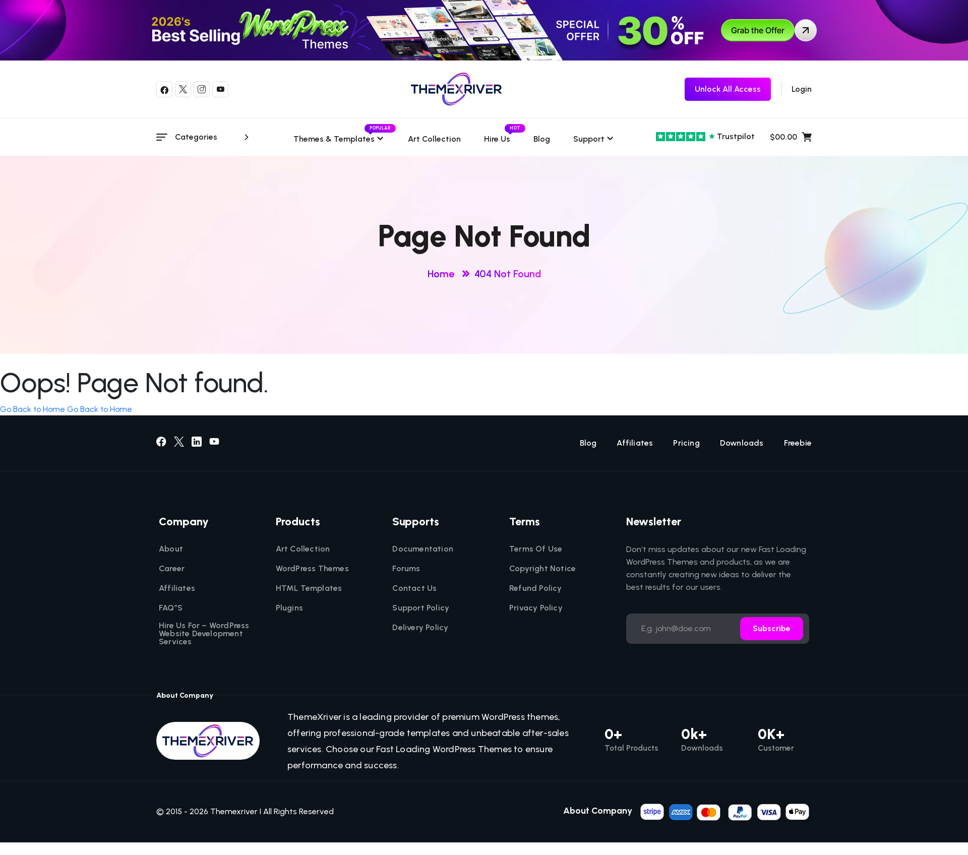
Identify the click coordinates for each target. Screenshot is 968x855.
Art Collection (434, 139)
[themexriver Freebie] (728, 89)
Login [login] (802, 89)
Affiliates (635, 443)
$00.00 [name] (791, 137)
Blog (541, 139)
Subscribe (772, 628)
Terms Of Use (535, 549)
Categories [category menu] (213, 137)
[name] (725, 811)
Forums (406, 569)
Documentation (422, 549)
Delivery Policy (420, 628)
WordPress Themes (312, 569)
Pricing (686, 443)
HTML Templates (309, 588)
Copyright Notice (542, 569)
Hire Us (497, 139)
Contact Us (414, 588)
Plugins (289, 608)
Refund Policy (535, 588)
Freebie (798, 443)
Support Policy (420, 608)
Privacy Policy (536, 608)
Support (588, 139)
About (171, 549)
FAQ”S (171, 608)
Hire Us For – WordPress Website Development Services (204, 634)
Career (172, 569)
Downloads (742, 443)
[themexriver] (456, 89)
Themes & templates (339, 139)
